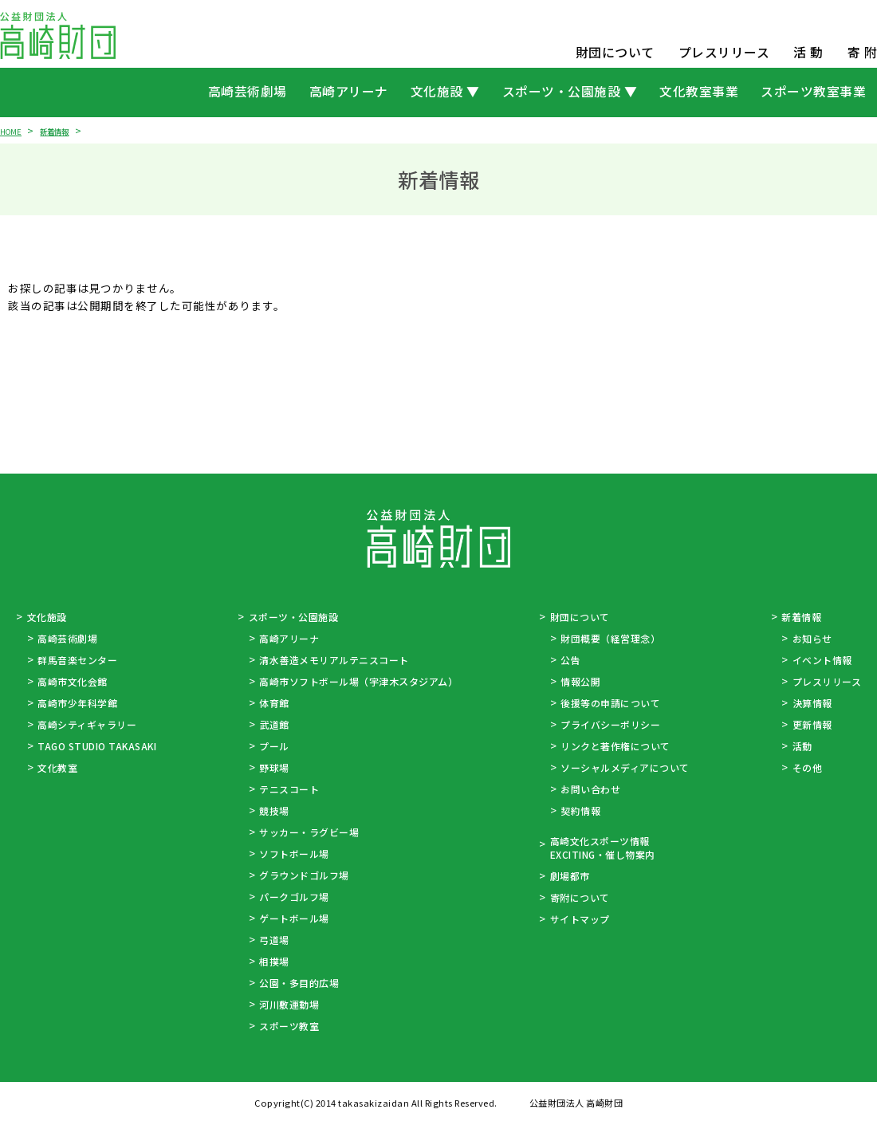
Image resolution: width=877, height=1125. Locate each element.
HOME (13, 130)
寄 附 (863, 52)
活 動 (808, 52)
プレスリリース (724, 52)
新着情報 (64, 130)
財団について (615, 52)
